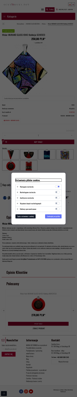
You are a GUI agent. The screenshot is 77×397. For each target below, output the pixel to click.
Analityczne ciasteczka (27, 198)
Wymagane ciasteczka (26, 187)
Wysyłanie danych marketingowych (30, 203)
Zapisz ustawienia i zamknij (25, 216)
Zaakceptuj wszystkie (53, 216)
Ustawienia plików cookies (27, 180)
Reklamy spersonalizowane (28, 209)
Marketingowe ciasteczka (27, 192)
